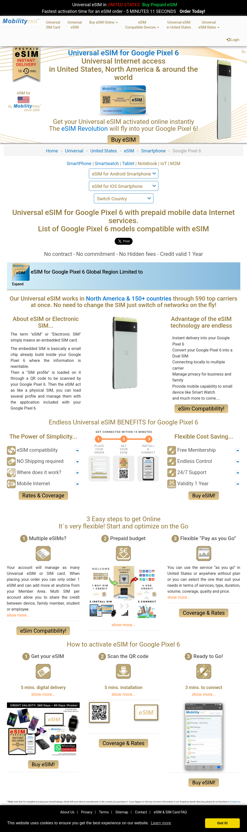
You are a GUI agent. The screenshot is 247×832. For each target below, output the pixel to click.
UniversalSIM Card (53, 24)
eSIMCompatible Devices (142, 24)
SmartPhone (79, 163)
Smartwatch (107, 163)
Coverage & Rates (204, 613)
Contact (141, 812)
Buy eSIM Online (103, 22)
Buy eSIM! (203, 496)
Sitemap (121, 812)
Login (232, 40)
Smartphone (153, 150)
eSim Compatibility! (201, 409)
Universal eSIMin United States (179, 24)
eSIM (129, 150)
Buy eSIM (123, 139)
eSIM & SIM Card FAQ (170, 812)
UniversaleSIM (75, 24)
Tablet (129, 163)
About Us (67, 812)
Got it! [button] (222, 823)
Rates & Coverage (43, 495)
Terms (104, 812)
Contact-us (235, 801)
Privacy (86, 812)
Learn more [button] (161, 823)
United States (103, 150)
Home (52, 150)
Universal (74, 150)
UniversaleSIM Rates (208, 24)
